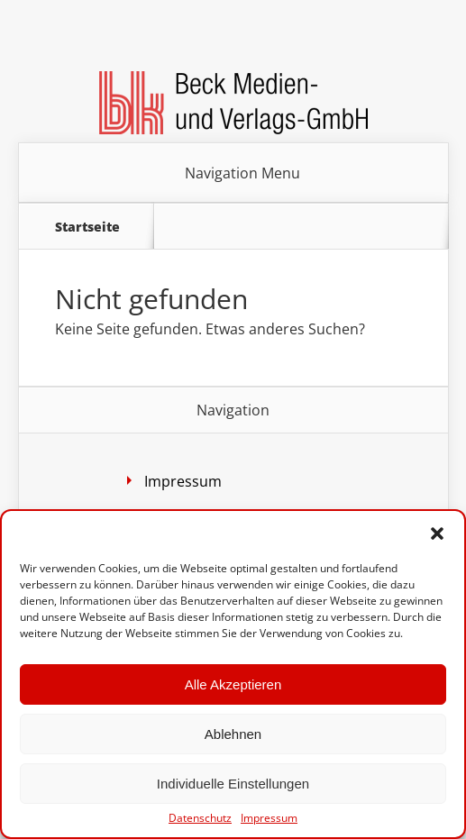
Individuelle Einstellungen (233, 783)
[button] (437, 533)
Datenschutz (200, 818)
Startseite (87, 226)
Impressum (269, 818)
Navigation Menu (242, 173)
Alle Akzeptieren (233, 684)
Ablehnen (233, 734)
